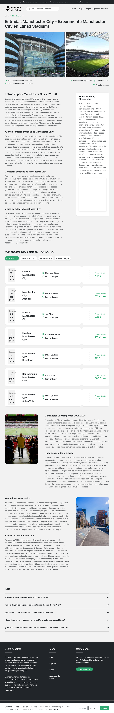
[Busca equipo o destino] (44, 9)
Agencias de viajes (100, 9)
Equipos (81, 9)
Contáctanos (84, 669)
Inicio (73, 9)
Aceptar (104, 708)
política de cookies (51, 709)
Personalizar (81, 708)
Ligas (88, 9)
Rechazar (93, 708)
